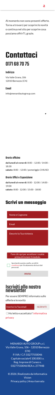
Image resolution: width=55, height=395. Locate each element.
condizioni (15, 265)
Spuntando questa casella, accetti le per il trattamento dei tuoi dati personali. (27, 265)
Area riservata (36, 381)
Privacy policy (19, 381)
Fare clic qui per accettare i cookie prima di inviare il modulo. (27, 255)
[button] (27, 274)
